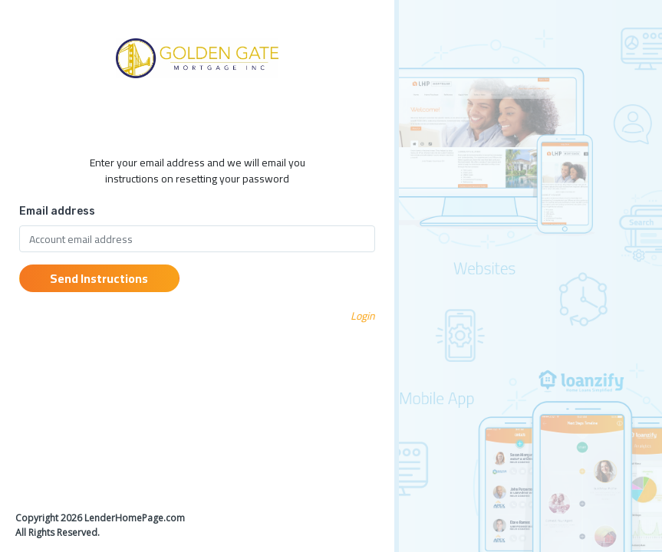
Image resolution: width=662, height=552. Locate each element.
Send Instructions (99, 278)
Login (363, 316)
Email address (57, 211)
